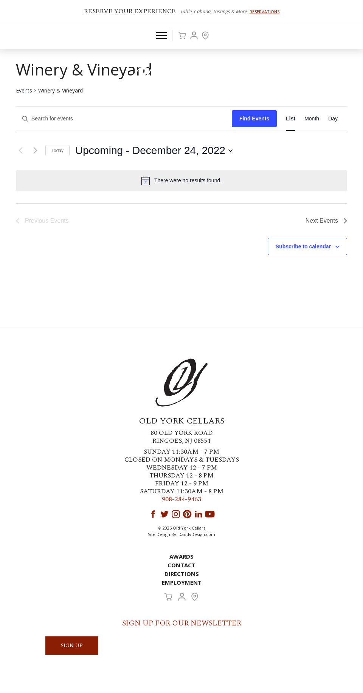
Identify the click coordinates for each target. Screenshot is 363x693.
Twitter (164, 514)
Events (24, 90)
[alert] (181, 180)
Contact (181, 565)
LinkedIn (198, 514)
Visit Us (205, 35)
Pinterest (187, 514)
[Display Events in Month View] (311, 119)
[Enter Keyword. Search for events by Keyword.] (124, 119)
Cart (182, 35)
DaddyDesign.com (196, 534)
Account (194, 35)
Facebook (153, 514)
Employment (182, 582)
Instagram (176, 514)
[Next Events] (35, 150)
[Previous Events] (20, 150)
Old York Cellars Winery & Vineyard (181, 77)
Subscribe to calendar (303, 246)
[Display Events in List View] (290, 119)
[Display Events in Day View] (333, 119)
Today (57, 150)
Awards (181, 556)
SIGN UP (72, 646)
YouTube (210, 514)
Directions (181, 574)
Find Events (254, 119)
